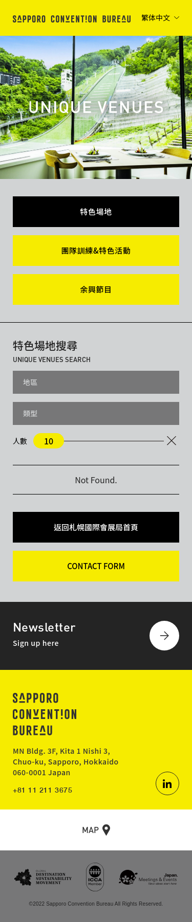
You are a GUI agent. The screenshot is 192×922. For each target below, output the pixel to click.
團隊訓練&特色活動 (96, 250)
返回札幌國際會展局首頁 (96, 527)
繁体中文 (155, 17)
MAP (90, 829)
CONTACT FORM (96, 565)
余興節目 (96, 289)
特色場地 (96, 211)
